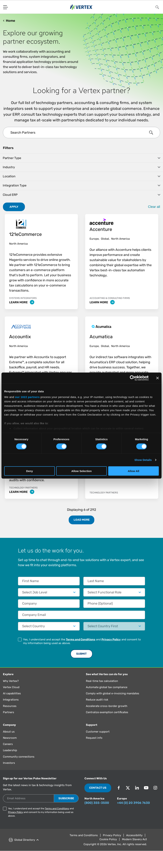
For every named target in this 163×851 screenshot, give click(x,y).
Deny (29, 471)
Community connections (18, 756)
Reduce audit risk (97, 699)
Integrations (11, 699)
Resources (9, 706)
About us (9, 731)
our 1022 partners (27, 397)
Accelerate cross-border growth (106, 706)
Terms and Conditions (80, 639)
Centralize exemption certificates (107, 712)
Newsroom (10, 737)
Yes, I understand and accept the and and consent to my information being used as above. (82, 641)
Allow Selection (81, 471)
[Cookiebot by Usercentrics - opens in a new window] (132, 378)
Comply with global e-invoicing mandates (112, 693)
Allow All (133, 471)
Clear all (154, 207)
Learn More (21, 302)
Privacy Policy (111, 639)
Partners (8, 712)
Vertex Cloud (11, 687)
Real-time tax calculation (102, 681)
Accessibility (134, 835)
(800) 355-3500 (96, 803)
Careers (8, 744)
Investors (9, 763)
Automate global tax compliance (106, 687)
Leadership (10, 750)
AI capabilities (12, 693)
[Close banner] (157, 378)
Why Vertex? (11, 681)
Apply (14, 206)
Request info (94, 737)
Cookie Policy (108, 839)
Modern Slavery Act (134, 839)
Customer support (98, 731)
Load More (82, 519)
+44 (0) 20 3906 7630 (133, 803)
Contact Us (97, 787)
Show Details (143, 459)
